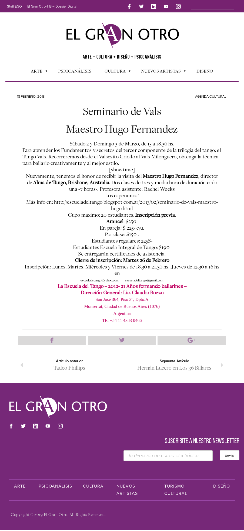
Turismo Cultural (175, 491)
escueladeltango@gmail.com (144, 280)
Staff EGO (14, 6)
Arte (36, 71)
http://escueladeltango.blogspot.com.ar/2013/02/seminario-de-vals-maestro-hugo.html (136, 205)
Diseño (204, 70)
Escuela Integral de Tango (128, 247)
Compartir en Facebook (52, 340)
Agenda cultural (210, 96)
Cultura (115, 71)
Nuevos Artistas (161, 71)
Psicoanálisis (74, 70)
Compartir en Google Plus (192, 340)
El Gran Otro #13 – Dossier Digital (52, 6)
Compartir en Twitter (122, 340)
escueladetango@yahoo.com (100, 280)
